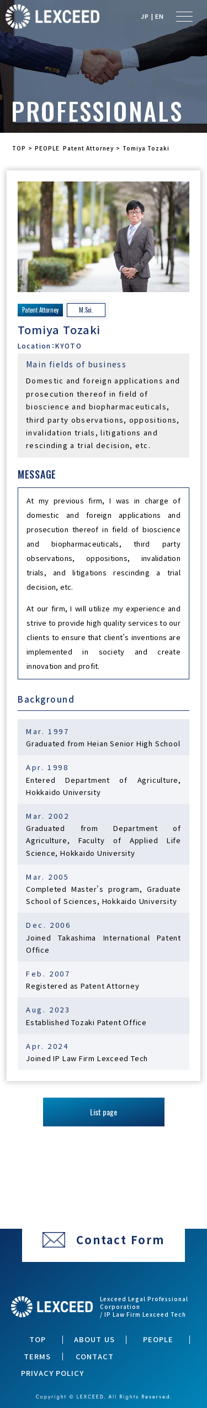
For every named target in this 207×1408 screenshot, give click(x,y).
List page (103, 1112)
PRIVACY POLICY (52, 1373)
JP (145, 16)
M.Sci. (86, 309)
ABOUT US (94, 1339)
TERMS (37, 1356)
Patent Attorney (40, 309)
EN (159, 16)
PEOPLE (158, 1339)
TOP (37, 1339)
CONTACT (94, 1356)
